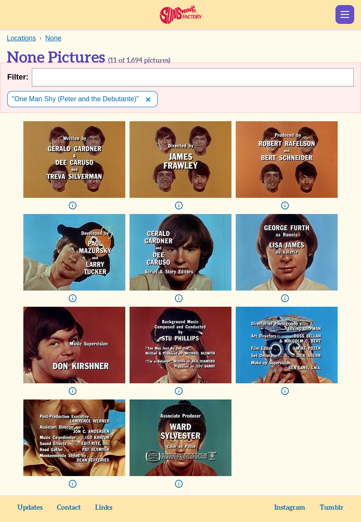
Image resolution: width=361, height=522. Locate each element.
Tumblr (332, 507)
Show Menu (345, 14)
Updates (29, 507)
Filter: (17, 77)
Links (103, 507)
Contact (69, 507)
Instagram (289, 507)
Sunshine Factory (181, 14)
